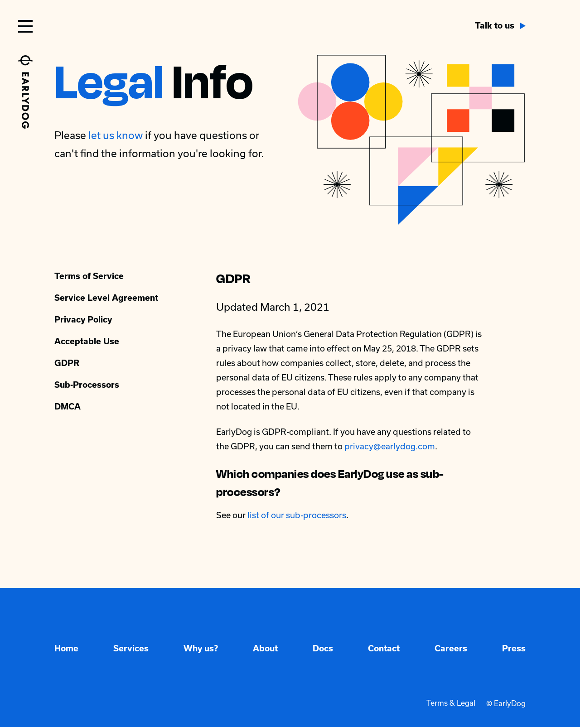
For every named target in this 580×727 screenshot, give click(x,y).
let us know (115, 135)
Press (514, 648)
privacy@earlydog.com (389, 446)
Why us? (201, 648)
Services (131, 648)
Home (66, 648)
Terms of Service (89, 276)
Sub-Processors (86, 385)
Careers (451, 648)
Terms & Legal (450, 703)
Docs (323, 648)
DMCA (67, 406)
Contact (384, 648)
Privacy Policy (83, 319)
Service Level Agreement (106, 298)
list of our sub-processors (296, 515)
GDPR (66, 363)
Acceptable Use (86, 341)
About (265, 648)
